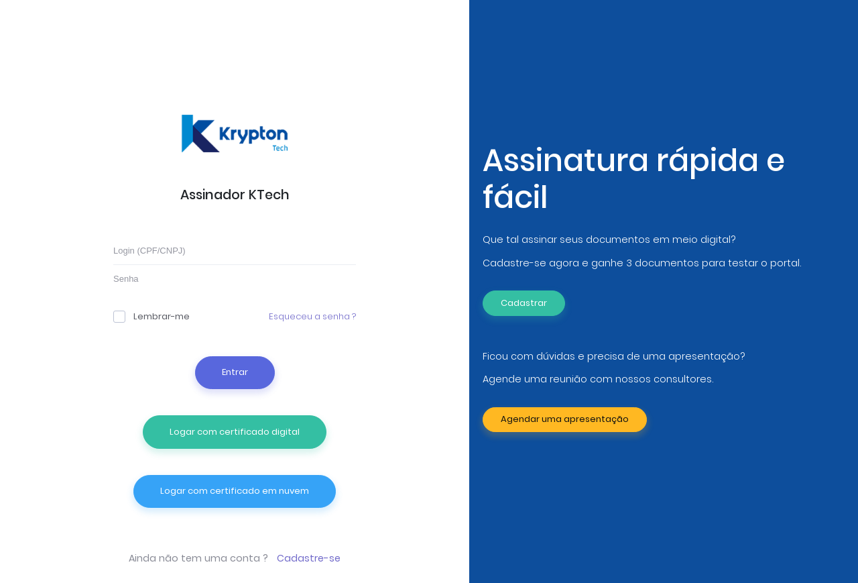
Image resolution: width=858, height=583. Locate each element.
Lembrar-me (151, 316)
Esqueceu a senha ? (312, 316)
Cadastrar (524, 303)
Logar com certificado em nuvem (234, 490)
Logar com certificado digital (235, 431)
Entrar (235, 372)
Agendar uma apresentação (565, 419)
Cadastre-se (309, 558)
